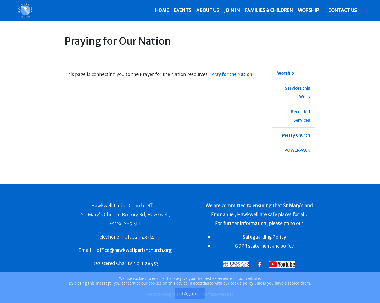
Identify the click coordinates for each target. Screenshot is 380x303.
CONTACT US (342, 10)
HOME (162, 10)
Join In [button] (232, 10)
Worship (285, 73)
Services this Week (297, 92)
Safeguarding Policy (264, 237)
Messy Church (296, 135)
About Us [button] (208, 10)
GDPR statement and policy (264, 246)
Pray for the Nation (231, 74)
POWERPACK (297, 150)
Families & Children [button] (269, 10)
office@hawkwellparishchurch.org (134, 250)
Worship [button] (309, 10)
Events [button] (183, 10)
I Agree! (190, 293)
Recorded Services (300, 116)
